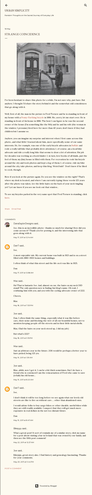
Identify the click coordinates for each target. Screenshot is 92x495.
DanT (16, 245)
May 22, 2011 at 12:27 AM (23, 442)
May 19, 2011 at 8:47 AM (23, 420)
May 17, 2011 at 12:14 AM (23, 237)
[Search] (85, 4)
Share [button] (7, 209)
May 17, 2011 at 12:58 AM (23, 273)
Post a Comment (13, 468)
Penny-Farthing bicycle (32, 117)
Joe (15, 313)
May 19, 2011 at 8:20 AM (23, 380)
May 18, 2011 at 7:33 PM (23, 305)
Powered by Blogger (46, 486)
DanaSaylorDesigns (23, 223)
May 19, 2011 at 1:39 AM (23, 357)
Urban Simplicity (17, 10)
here (7, 197)
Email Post (16, 209)
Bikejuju (17, 428)
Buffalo (74, 145)
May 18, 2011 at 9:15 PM (23, 338)
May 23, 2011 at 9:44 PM (23, 462)
